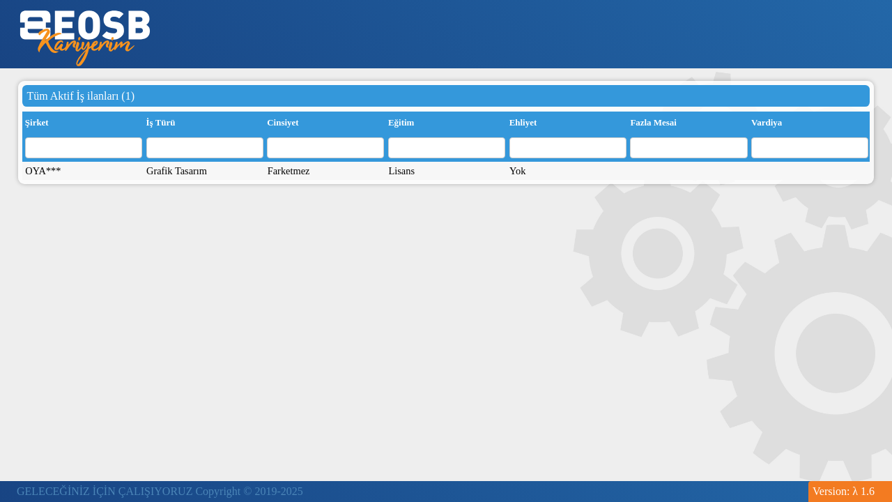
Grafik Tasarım (176, 170)
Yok (517, 170)
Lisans (401, 170)
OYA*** (43, 170)
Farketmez (289, 170)
